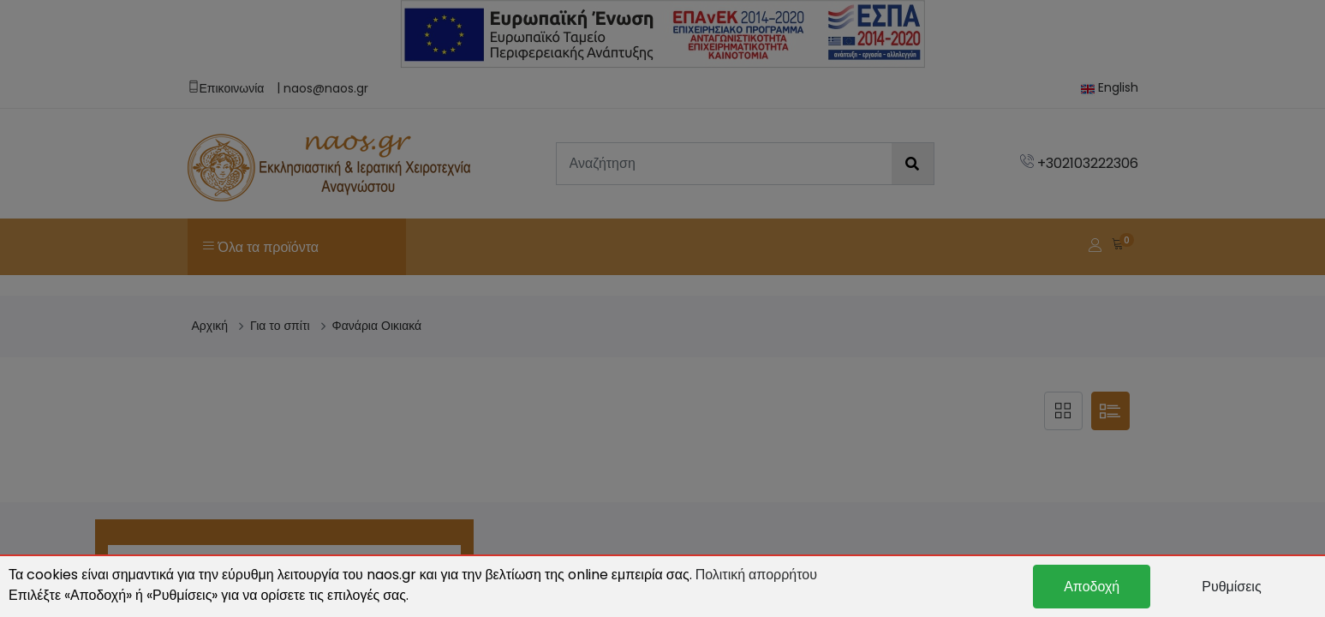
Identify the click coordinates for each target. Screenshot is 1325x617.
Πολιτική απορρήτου (756, 574)
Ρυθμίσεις (1231, 586)
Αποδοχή (1091, 586)
